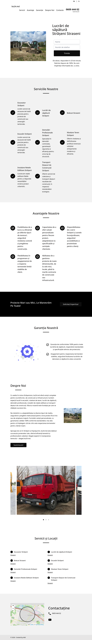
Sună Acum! (18, 445)
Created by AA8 (21, 637)
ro (74, 1)
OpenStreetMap (40, 624)
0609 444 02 (56, 613)
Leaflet (30, 624)
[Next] (78, 492)
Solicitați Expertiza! (71, 304)
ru (79, 1)
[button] (13, 605)
